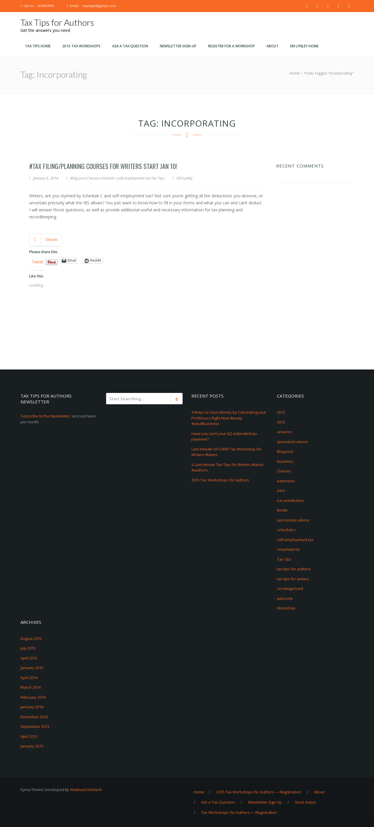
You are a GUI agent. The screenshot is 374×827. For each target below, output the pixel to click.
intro (281, 490)
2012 (281, 412)
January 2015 (31, 667)
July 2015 (28, 648)
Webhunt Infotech (86, 789)
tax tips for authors (294, 569)
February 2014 (33, 697)
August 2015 (31, 638)
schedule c (108, 178)
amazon (284, 431)
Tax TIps (158, 178)
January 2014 (31, 706)
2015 (281, 422)
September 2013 (34, 726)
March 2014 (30, 687)
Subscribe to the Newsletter (45, 416)
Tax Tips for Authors (57, 22)
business (285, 461)
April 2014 (28, 677)
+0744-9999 (45, 6)
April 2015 (28, 658)
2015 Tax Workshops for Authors (220, 480)
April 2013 (28, 736)
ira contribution (290, 500)
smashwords (288, 549)
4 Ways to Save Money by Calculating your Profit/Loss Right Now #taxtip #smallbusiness (228, 418)
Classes (92, 178)
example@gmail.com (99, 6)
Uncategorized (290, 588)
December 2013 (34, 716)
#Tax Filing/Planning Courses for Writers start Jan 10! (103, 166)
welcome (285, 598)
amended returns (292, 441)
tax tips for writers (293, 578)
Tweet (38, 261)
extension (286, 481)
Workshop (286, 608)
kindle (282, 510)
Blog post (78, 178)
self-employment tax (133, 178)
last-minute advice (293, 520)
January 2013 (31, 746)
